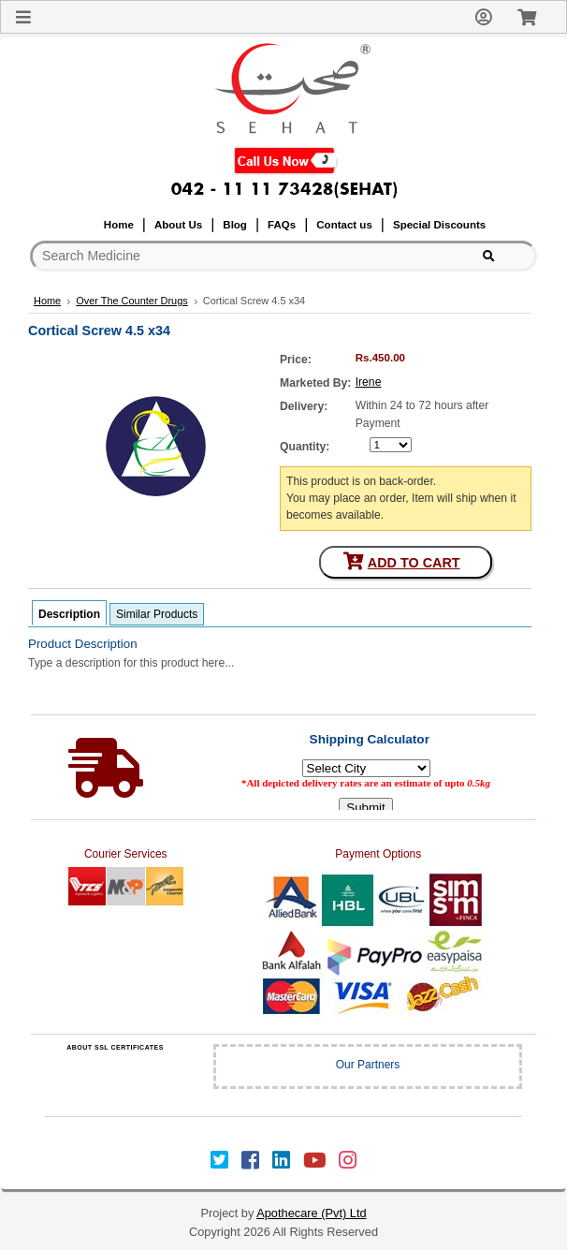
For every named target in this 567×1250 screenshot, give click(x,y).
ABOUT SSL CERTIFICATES (115, 1047)
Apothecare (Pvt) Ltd (311, 1213)
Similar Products (156, 614)
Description (69, 614)
